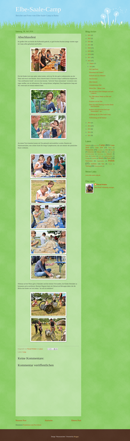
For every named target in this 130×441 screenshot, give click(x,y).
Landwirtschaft (108, 156)
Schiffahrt (94, 164)
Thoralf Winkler (102, 184)
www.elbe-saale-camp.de (92, 175)
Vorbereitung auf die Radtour (97, 118)
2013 (89, 129)
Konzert (93, 156)
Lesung (87, 158)
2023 (89, 38)
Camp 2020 (99, 147)
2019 (89, 51)
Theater (110, 164)
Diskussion (89, 150)
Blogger (76, 436)
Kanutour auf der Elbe (95, 101)
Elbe (106, 150)
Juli (90, 66)
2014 (89, 126)
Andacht (88, 145)
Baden (95, 145)
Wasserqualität (98, 166)
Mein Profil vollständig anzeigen (104, 187)
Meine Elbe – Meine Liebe (97, 88)
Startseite (49, 420)
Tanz (103, 164)
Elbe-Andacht (93, 82)
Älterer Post (76, 420)
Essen (112, 150)
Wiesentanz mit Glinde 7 (96, 72)
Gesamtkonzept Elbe (95, 85)
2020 (89, 48)
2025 (89, 35)
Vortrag (88, 166)
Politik (111, 160)
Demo (110, 147)
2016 (89, 61)
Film (106, 152)
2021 (89, 45)
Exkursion (91, 152)
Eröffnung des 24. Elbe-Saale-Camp (100, 114)
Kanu (86, 156)
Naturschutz (89, 161)
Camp (24, 352)
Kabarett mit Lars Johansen (97, 75)
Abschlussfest (93, 79)
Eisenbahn (100, 150)
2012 (89, 132)
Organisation (100, 161)
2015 (89, 123)
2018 (89, 54)
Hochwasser (100, 154)
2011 (89, 135)
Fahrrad (99, 152)
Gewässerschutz (89, 154)
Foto (111, 152)
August (91, 63)
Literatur (94, 158)
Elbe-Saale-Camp (38, 9)
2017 (89, 57)
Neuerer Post (21, 420)
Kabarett (109, 154)
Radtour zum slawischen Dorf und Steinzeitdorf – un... (99, 110)
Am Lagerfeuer (93, 69)
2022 (89, 41)
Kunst (100, 156)
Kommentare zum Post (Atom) (32, 425)
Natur (109, 158)
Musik (100, 158)
